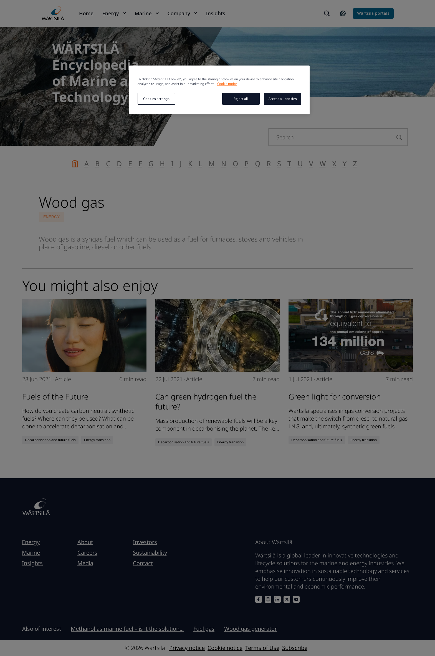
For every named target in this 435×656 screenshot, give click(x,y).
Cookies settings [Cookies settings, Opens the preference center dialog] (156, 99)
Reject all (241, 99)
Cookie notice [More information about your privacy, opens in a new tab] (227, 84)
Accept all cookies (283, 99)
